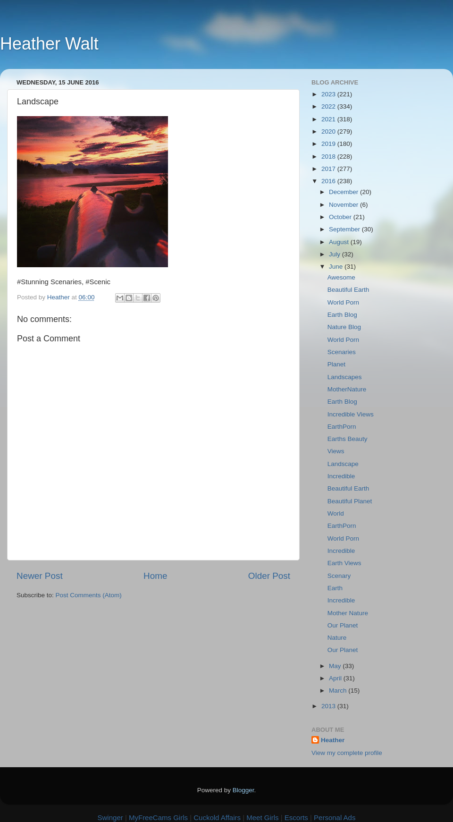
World (335, 513)
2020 (329, 131)
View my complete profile (346, 752)
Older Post (269, 576)
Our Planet (342, 625)
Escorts (296, 818)
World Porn (343, 302)
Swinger (110, 818)
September (345, 229)
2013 (329, 706)
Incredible (341, 476)
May (336, 665)
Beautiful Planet (349, 501)
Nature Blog (344, 326)
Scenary (339, 575)
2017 (329, 168)
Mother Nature (347, 613)
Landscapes (344, 377)
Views (335, 451)
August (340, 242)
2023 (329, 94)
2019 (329, 143)
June (336, 266)
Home (155, 576)
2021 (329, 119)
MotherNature (347, 389)
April (336, 678)
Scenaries (341, 352)
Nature (337, 637)
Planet (336, 364)
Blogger (243, 790)
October (341, 216)
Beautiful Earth (348, 289)
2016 (329, 181)
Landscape (343, 463)
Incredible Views (350, 414)
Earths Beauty (347, 438)
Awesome (341, 277)
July (335, 254)
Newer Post (40, 576)
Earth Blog (342, 314)
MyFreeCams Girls (158, 818)
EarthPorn (341, 426)
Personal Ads (334, 818)
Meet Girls (262, 818)
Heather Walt (49, 43)
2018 (329, 156)
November (344, 204)
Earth (335, 588)
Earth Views (344, 563)
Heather (332, 740)
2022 (329, 106)
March (338, 690)
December (344, 191)
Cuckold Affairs (217, 818)
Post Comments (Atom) (89, 595)
